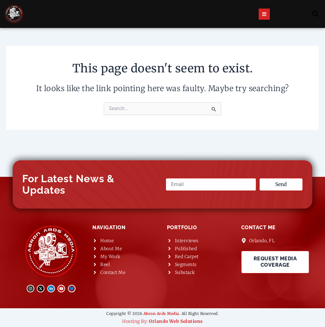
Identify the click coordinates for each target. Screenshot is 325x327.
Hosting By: (162, 321)
